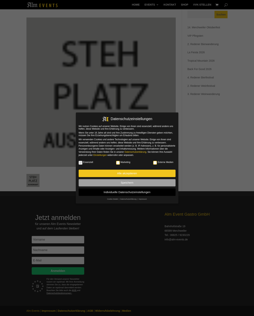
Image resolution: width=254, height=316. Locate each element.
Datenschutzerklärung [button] (128, 199)
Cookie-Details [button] (113, 199)
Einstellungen (100, 155)
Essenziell (86, 162)
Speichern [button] (127, 182)
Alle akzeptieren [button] (127, 173)
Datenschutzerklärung (135, 152)
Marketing (123, 162)
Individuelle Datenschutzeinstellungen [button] (127, 192)
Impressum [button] (143, 199)
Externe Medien (163, 162)
